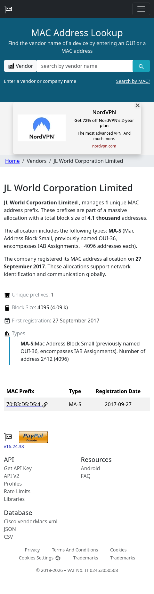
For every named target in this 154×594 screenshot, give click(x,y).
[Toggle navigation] (141, 9)
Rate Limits (17, 491)
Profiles (13, 483)
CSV (8, 536)
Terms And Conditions (75, 550)
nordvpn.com (104, 146)
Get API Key (18, 468)
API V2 (11, 475)
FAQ (86, 475)
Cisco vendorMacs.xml (30, 521)
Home (12, 160)
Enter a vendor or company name (77, 81)
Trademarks (85, 558)
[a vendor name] (85, 66)
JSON (10, 529)
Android (90, 468)
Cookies (118, 550)
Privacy (32, 550)
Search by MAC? (133, 81)
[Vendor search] (141, 66)
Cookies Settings (40, 558)
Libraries (14, 499)
